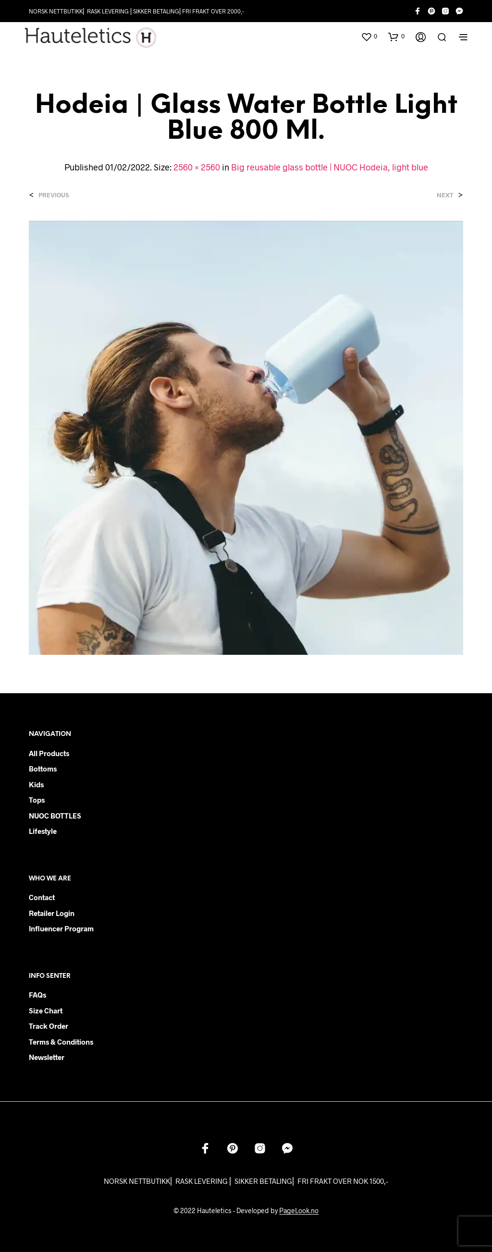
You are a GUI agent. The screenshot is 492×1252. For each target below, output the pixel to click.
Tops (37, 799)
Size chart (45, 1010)
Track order (48, 1026)
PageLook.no (299, 1211)
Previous (53, 195)
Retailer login (51, 913)
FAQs (37, 994)
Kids (36, 784)
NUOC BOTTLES (55, 815)
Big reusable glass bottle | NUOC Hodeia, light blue (329, 167)
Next (445, 195)
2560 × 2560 (196, 167)
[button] (369, 36)
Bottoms (43, 768)
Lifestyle (43, 831)
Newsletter (46, 1057)
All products (49, 753)
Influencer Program (61, 928)
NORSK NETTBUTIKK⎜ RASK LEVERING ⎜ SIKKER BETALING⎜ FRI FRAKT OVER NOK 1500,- (246, 1181)
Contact (42, 897)
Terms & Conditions (61, 1041)
